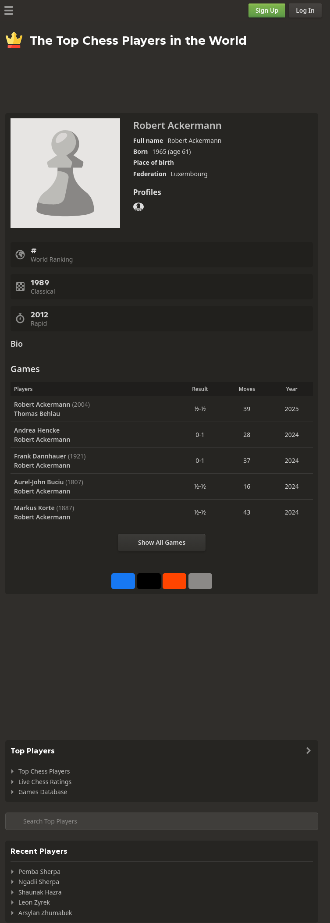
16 (246, 486)
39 (246, 409)
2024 (292, 434)
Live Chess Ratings (44, 781)
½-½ (200, 409)
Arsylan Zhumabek (45, 913)
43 (246, 512)
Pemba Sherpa (39, 871)
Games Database (42, 792)
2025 (292, 409)
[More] (200, 581)
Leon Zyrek (34, 902)
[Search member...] (161, 821)
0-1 (200, 434)
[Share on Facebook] (123, 581)
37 (246, 460)
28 (246, 434)
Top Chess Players (44, 771)
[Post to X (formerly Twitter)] (149, 581)
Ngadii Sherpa (38, 881)
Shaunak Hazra (40, 892)
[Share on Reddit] (174, 581)
